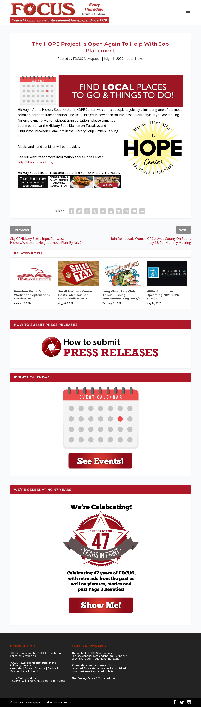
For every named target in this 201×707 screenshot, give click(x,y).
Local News (135, 58)
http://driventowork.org (35, 162)
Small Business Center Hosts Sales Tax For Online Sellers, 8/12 (75, 295)
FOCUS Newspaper (87, 58)
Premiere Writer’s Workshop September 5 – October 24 (33, 295)
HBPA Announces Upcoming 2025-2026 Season (163, 295)
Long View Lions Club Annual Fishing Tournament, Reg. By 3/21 (121, 295)
